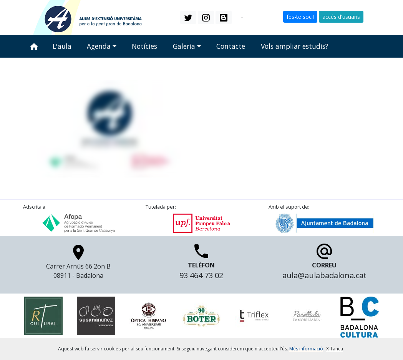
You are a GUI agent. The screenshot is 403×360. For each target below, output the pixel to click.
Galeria (184, 46)
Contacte (230, 46)
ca (236, 17)
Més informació (306, 348)
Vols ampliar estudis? (294, 46)
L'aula (62, 46)
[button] (188, 17)
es (248, 17)
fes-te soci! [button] (300, 16)
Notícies (144, 46)
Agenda (99, 46)
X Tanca (334, 348)
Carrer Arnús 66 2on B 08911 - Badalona (78, 264)
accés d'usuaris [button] (341, 16)
